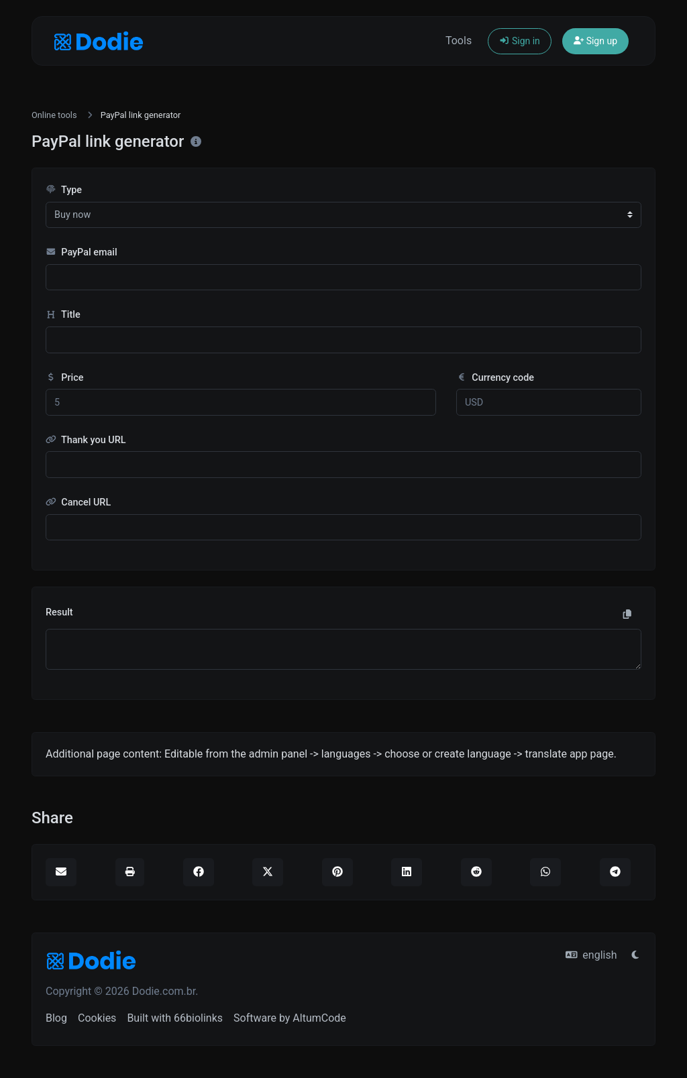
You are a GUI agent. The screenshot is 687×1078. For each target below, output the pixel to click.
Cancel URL (78, 502)
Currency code (495, 377)
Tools (458, 40)
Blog (56, 1018)
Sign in (519, 41)
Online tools (54, 115)
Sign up (595, 41)
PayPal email (81, 252)
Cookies (97, 1018)
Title (63, 314)
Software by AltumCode (289, 1018)
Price (64, 377)
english (591, 955)
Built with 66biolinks (175, 1018)
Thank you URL (86, 440)
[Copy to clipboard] (627, 615)
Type (64, 190)
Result (59, 612)
